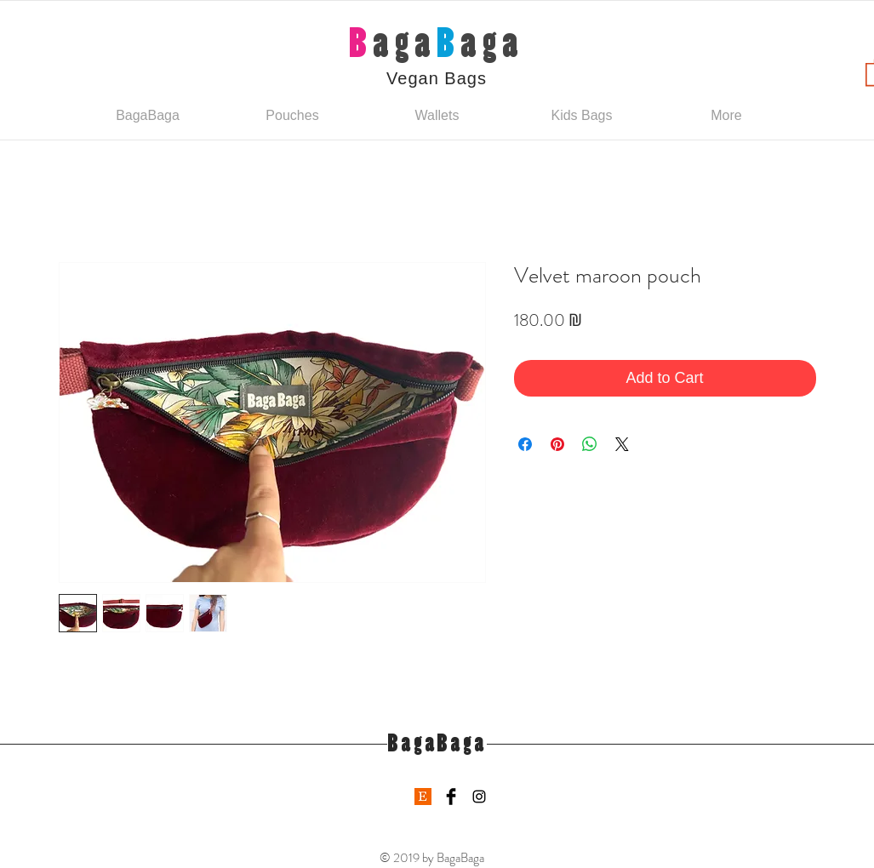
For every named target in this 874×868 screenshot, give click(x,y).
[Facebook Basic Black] (451, 796)
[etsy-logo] (422, 796)
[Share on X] (622, 444)
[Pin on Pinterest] (557, 444)
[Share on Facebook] (525, 444)
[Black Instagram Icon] (479, 796)
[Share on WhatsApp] (590, 444)
